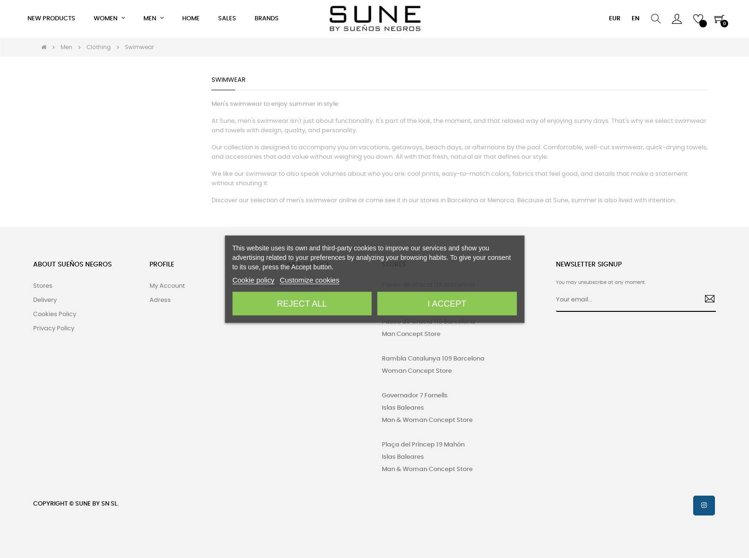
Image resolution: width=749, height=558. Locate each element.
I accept (447, 303)
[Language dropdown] (635, 19)
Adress (160, 300)
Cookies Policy (54, 314)
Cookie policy (253, 279)
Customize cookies (309, 279)
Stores (43, 286)
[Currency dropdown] (614, 19)
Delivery (45, 300)
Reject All (302, 303)
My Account (167, 286)
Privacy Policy (53, 329)
